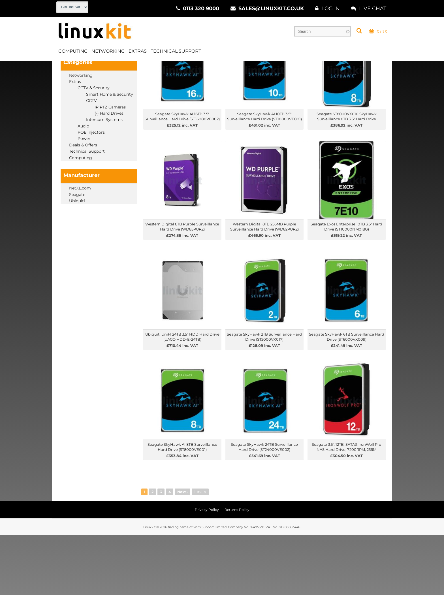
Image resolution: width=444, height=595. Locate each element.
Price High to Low (198, 82)
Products (85, 67)
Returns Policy (237, 569)
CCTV (167, 67)
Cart (378, 32)
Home (62, 67)
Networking (108, 52)
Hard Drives (193, 67)
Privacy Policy (207, 569)
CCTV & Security (138, 67)
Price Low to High (160, 82)
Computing (72, 52)
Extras (138, 52)
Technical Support (176, 52)
